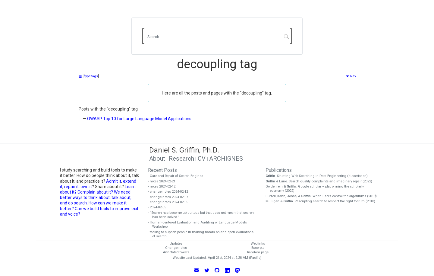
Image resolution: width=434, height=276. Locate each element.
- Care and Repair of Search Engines (177, 176)
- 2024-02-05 (159, 207)
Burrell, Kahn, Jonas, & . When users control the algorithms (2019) (323, 196)
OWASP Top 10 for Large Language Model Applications (139, 118)
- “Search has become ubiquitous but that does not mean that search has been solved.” (203, 215)
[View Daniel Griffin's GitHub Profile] (217, 270)
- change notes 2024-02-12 (170, 192)
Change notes (176, 248)
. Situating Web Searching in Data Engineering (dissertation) (319, 176)
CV (202, 158)
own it (86, 186)
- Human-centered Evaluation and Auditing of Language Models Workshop (199, 224)
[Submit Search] (286, 36)
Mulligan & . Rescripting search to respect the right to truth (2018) (322, 201)
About (157, 158)
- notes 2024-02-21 (163, 181)
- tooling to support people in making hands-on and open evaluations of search (202, 234)
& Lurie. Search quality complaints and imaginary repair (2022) (321, 181)
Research (181, 158)
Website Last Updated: (190, 258)
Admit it (113, 181)
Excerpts (257, 248)
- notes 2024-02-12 (163, 186)
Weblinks (258, 244)
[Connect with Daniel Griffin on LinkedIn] (227, 270)
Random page (258, 252)
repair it (71, 186)
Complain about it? (95, 192)
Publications (279, 170)
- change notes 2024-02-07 (170, 197)
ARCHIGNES (226, 158)
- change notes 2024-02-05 (170, 202)
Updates (176, 244)
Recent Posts (162, 170)
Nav (351, 76)
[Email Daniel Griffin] (196, 270)
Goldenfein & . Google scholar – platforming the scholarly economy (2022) (317, 189)
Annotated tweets (176, 252)
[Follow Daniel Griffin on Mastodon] (237, 270)
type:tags (91, 76)
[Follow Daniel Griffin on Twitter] (206, 270)
